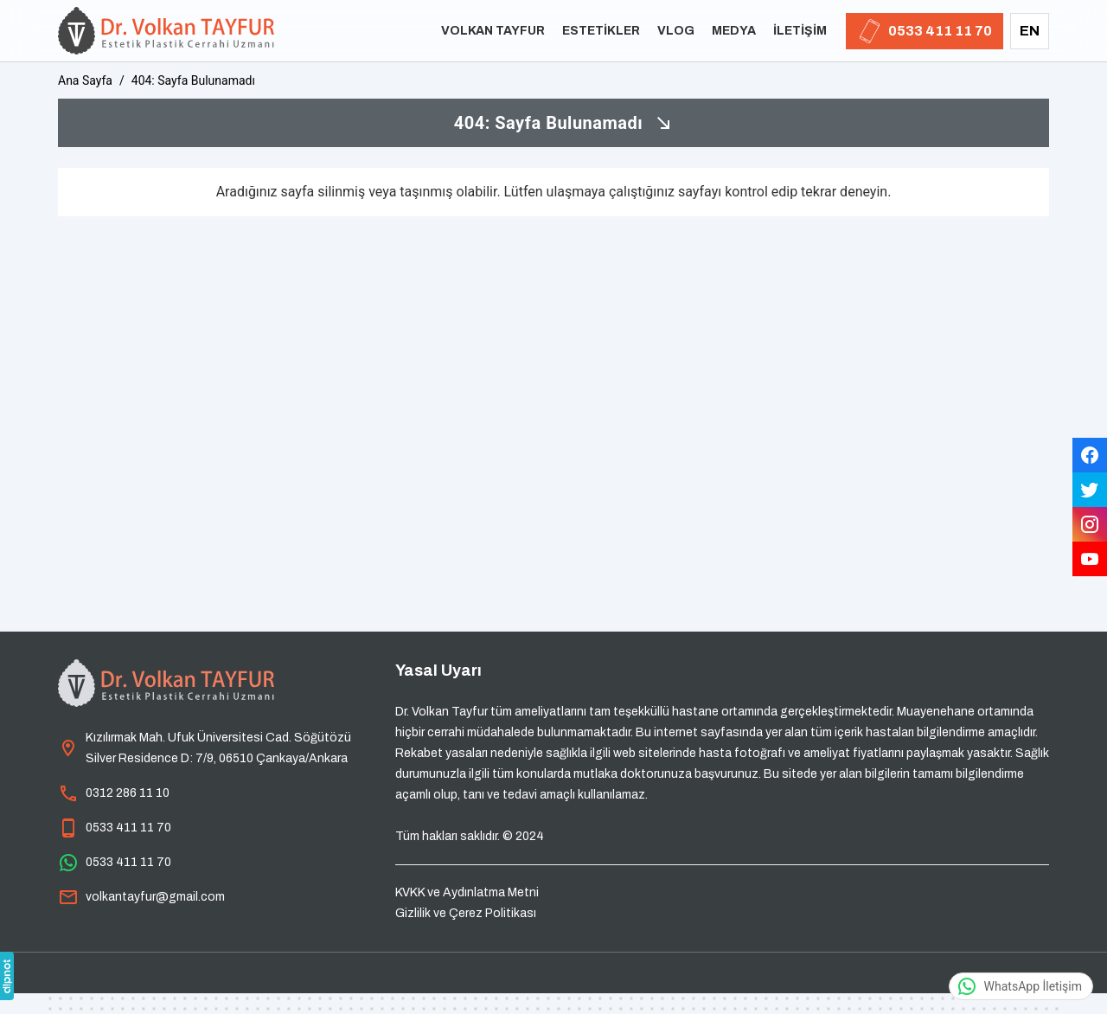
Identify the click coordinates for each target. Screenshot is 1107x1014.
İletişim (800, 30)
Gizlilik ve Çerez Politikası (465, 913)
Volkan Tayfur (493, 30)
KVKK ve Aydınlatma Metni (467, 892)
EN (1030, 30)
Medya (734, 30)
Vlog (675, 30)
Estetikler (601, 30)
